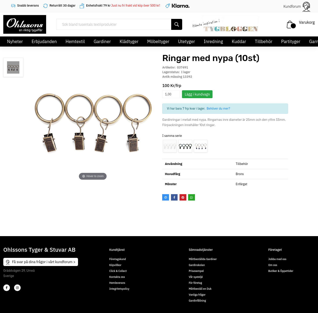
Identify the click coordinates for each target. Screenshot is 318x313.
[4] (17, 288)
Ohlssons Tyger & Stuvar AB (39, 249)
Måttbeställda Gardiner (203, 259)
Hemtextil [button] (75, 41)
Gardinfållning (197, 300)
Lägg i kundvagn (197, 94)
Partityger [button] (290, 41)
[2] (6, 288)
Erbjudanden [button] (44, 41)
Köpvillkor (115, 265)
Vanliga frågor (197, 294)
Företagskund (117, 259)
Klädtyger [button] (129, 41)
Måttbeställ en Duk (200, 288)
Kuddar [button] (239, 41)
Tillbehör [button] (264, 41)
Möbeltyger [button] (158, 41)
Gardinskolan (197, 265)
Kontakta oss (117, 277)
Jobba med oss (277, 259)
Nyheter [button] (15, 41)
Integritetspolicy (119, 288)
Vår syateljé (196, 277)
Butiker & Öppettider (280, 271)
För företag (195, 282)
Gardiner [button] (102, 41)
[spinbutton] (171, 94)
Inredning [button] (213, 41)
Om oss (272, 265)
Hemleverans (117, 282)
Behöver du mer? (218, 108)
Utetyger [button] (186, 41)
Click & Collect (118, 271)
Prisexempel (196, 271)
